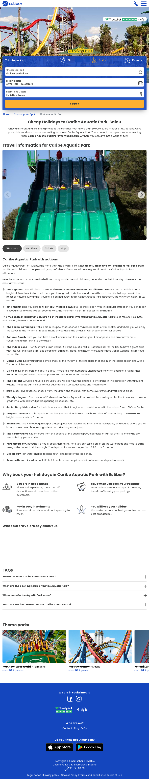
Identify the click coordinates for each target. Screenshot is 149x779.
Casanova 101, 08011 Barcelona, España (75, 764)
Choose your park (15, 70)
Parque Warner (79, 667)
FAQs (84, 728)
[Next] (141, 61)
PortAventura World (16, 667)
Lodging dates (13, 80)
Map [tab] (63, 248)
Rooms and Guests (16, 91)
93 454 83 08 (77, 768)
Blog (76, 728)
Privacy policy (51, 775)
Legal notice (34, 775)
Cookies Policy (69, 775)
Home (6, 114)
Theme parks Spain (25, 114)
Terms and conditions (92, 775)
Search (74, 103)
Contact (67, 728)
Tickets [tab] (49, 248)
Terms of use (114, 775)
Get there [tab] (31, 248)
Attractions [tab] (12, 248)
